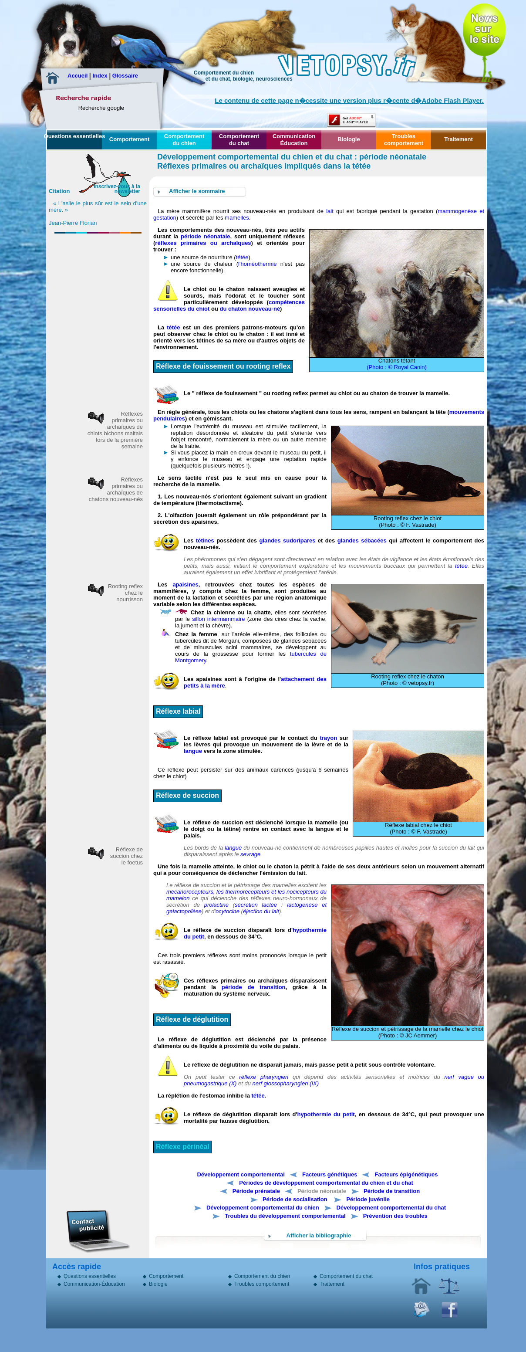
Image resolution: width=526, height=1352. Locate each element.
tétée (242, 257)
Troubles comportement (403, 139)
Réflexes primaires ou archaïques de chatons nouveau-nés (116, 489)
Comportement (129, 139)
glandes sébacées (363, 540)
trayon (328, 738)
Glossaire (125, 75)
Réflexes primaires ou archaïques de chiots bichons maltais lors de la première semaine (115, 430)
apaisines (185, 584)
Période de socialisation (295, 1199)
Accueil (78, 75)
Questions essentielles (74, 136)
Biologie (348, 139)
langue (193, 751)
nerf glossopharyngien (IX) (286, 1083)
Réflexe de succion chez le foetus (126, 856)
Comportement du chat (239, 139)
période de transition (254, 987)
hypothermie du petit (325, 1114)
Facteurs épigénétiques (406, 1174)
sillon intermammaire (218, 619)
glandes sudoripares (287, 540)
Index (100, 75)
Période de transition (392, 1191)
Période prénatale (256, 1191)
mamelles (237, 217)
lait (330, 211)
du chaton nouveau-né (249, 308)
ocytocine (227, 911)
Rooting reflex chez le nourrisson (125, 593)
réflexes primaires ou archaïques (203, 243)
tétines (205, 540)
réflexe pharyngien (263, 1077)
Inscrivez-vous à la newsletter (117, 188)
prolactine (218, 904)
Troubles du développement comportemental (285, 1216)
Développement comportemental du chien (262, 1207)
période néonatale (205, 236)
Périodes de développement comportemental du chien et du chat (326, 1182)
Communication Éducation (294, 139)
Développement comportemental (241, 1174)
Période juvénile (368, 1199)
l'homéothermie (257, 264)
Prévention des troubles (395, 1216)
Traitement (458, 139)
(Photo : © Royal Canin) (396, 367)
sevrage (250, 854)
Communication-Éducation (94, 1285)
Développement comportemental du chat (391, 1207)
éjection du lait (261, 911)
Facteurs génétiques (329, 1174)
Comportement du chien (184, 139)
